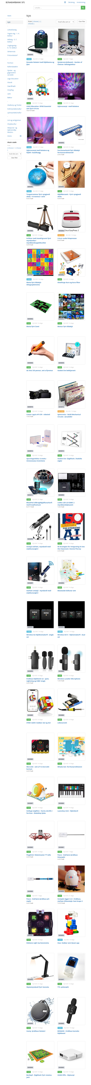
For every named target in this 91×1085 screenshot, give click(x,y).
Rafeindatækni (12, 67)
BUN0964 (61, 230)
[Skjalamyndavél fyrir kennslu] (40, 967)
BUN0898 (61, 539)
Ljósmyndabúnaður (14, 113)
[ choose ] (10, 148)
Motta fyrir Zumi (33, 326)
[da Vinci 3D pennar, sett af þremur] (40, 350)
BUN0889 (61, 671)
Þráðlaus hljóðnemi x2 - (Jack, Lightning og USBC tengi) (38, 680)
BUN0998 (61, 54)
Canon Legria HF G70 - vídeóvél (38, 414)
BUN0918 (30, 407)
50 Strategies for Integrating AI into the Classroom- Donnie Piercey (71, 548)
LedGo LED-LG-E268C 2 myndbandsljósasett (66, 504)
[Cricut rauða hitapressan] (71, 218)
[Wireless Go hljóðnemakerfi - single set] (40, 614)
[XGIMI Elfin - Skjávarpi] (71, 1055)
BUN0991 (30, 186)
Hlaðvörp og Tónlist (14, 105)
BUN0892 (61, 627)
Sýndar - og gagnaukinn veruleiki (11, 72)
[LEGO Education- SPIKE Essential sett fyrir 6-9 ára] (40, 86)
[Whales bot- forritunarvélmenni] (71, 746)
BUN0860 (30, 891)
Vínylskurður (11, 124)
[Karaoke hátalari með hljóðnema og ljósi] (40, 42)
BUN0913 (61, 451)
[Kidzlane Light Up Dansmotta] (40, 923)
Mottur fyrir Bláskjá (65, 326)
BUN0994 (30, 142)
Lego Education (12, 79)
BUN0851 (30, 935)
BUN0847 (61, 979)
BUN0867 (30, 803)
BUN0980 (30, 230)
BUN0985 (61, 186)
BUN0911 (30, 495)
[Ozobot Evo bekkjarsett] (71, 350)
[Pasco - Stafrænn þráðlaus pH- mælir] (40, 879)
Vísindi (9, 82)
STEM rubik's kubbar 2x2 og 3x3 (39, 723)
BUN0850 (61, 935)
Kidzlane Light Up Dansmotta (38, 943)
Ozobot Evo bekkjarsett (67, 370)
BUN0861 (61, 847)
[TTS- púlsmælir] (71, 967)
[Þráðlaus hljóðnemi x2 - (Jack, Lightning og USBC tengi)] (40, 658)
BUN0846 (30, 1023)
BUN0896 (61, 583)
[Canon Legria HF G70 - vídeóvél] (40, 394)
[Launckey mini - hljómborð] (71, 790)
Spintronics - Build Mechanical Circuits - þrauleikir (69, 415)
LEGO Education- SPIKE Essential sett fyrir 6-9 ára (39, 107)
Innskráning (81, 2)
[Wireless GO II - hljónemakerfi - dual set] (71, 614)
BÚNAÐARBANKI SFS (15, 2)
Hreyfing (10, 90)
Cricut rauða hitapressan (67, 238)
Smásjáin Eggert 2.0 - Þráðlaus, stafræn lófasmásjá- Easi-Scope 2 (70, 900)
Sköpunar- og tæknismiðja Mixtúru (12, 130)
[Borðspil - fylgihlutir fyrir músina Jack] (40, 1055)
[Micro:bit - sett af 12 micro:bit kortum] (40, 746)
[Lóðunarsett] (71, 702)
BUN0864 (61, 803)
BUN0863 (30, 847)
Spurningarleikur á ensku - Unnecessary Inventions (37, 460)
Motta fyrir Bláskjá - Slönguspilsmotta (34, 283)
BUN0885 (30, 715)
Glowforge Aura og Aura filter (69, 282)
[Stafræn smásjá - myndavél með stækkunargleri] (40, 570)
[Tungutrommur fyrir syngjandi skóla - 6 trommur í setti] (40, 174)
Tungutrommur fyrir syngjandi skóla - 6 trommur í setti (38, 195)
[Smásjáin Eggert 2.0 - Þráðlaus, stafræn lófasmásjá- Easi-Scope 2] (71, 879)
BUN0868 (61, 759)
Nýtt (8, 22)
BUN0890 (30, 671)
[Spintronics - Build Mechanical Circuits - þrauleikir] (71, 394)
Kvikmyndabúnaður (14, 109)
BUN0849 (30, 979)
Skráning (71, 2)
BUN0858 (61, 891)
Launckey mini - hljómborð (68, 811)
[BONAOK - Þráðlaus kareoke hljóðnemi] (71, 1011)
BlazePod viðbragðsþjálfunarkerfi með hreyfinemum (39, 504)
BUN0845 (61, 1023)
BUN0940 (30, 363)
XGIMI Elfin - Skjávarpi (66, 1075)
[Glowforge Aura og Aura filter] (71, 262)
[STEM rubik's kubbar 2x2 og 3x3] (40, 702)
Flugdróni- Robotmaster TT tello (39, 855)
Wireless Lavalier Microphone (69, 679)
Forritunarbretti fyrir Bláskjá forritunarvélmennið (69, 151)
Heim (9, 16)
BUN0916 (61, 407)
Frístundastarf (12, 55)
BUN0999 (30, 54)
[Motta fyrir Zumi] (40, 306)
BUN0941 (61, 319)
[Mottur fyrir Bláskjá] (71, 306)
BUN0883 (30, 759)
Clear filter (14, 158)
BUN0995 (61, 98)
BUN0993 (61, 142)
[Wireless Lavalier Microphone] (71, 658)
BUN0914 (30, 451)
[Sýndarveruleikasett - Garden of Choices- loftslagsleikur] (71, 42)
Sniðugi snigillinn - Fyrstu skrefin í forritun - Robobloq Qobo (39, 812)
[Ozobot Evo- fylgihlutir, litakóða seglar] (71, 438)
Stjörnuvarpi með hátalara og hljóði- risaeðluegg (38, 151)
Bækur (9, 97)
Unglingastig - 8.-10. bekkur (12, 46)
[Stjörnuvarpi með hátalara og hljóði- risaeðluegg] (40, 130)
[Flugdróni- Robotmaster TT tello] (40, 835)
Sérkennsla (11, 51)
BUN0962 (61, 275)
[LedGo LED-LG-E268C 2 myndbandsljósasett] (71, 482)
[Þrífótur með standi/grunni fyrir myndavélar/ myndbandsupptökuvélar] (40, 218)
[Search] (83, 8)
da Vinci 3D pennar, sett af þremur (40, 370)
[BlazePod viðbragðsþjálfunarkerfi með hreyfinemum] (40, 482)
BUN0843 (61, 1067)
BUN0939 (61, 363)
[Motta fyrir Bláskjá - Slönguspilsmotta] (40, 262)
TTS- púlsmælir (63, 987)
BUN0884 (61, 715)
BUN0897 (30, 583)
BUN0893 (30, 627)
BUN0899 (30, 539)
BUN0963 (30, 275)
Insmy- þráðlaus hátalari (36, 1031)
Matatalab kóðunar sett (67, 591)
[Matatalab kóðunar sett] (71, 570)
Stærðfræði (11, 86)
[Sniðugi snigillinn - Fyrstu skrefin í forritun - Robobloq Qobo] (40, 790)
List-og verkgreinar (14, 120)
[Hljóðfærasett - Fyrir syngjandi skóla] (71, 174)
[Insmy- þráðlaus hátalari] (40, 1011)
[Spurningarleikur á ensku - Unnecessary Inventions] (40, 438)
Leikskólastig (12, 30)
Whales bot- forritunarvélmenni (70, 767)
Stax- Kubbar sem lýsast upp (68, 943)
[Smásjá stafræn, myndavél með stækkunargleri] (40, 526)
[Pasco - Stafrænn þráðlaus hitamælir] (71, 835)
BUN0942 (30, 319)
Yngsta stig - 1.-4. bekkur (13, 34)
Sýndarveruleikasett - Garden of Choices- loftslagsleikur (70, 63)
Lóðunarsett (62, 723)
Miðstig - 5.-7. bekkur (12, 40)
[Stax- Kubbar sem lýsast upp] (71, 923)
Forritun (10, 63)
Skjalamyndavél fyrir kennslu (38, 987)
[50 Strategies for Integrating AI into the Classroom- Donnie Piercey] (71, 526)
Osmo (14, 136)
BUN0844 (30, 1067)
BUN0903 (61, 495)
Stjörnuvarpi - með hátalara (68, 106)
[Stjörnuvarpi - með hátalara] (71, 86)
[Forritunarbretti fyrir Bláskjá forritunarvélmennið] (71, 130)
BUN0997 (30, 98)
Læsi (9, 94)
